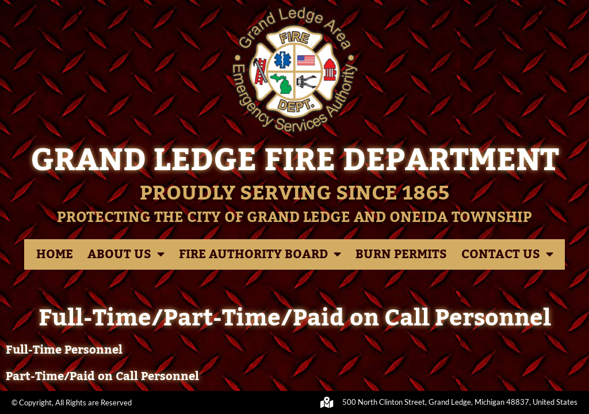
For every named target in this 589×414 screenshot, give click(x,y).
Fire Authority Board (260, 254)
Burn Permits (401, 254)
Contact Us (507, 254)
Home (54, 254)
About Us (126, 254)
